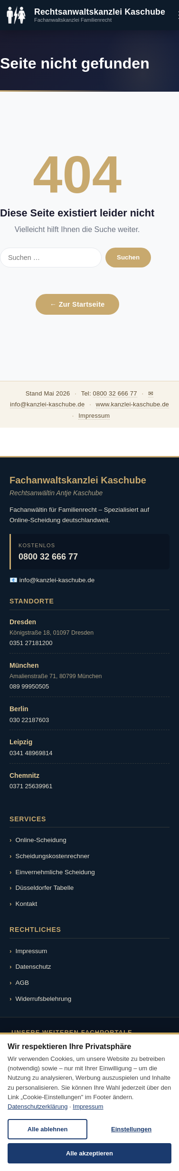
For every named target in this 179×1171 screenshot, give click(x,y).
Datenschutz (33, 966)
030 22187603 (29, 719)
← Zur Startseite (77, 304)
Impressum (94, 415)
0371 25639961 (30, 786)
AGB (22, 982)
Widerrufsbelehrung (44, 998)
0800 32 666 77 (115, 393)
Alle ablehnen (48, 1129)
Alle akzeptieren (89, 1153)
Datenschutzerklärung (37, 1106)
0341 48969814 (30, 753)
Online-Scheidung (41, 840)
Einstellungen (131, 1129)
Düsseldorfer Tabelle (45, 887)
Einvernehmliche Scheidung (55, 872)
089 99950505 (29, 686)
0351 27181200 (30, 642)
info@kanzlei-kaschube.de (57, 580)
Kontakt (27, 903)
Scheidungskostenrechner (53, 856)
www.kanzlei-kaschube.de (132, 404)
